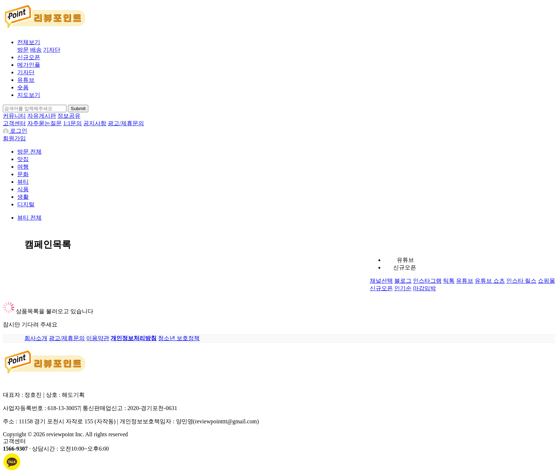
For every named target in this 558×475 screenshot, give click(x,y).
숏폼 (23, 87)
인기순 (402, 288)
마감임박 (424, 288)
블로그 (402, 281)
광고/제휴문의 (126, 123)
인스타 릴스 (521, 281)
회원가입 (14, 138)
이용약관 (97, 338)
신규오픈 (28, 57)
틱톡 (449, 281)
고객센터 (14, 123)
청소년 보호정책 (179, 338)
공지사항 (94, 123)
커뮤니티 (14, 116)
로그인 (15, 131)
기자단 (51, 50)
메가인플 (28, 65)
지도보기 (28, 95)
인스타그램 (427, 281)
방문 (23, 50)
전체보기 (28, 42)
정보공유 (68, 116)
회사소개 (35, 338)
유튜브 (25, 80)
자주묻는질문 (44, 123)
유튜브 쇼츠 (490, 281)
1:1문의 (72, 123)
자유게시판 (41, 116)
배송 (36, 50)
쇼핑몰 (546, 281)
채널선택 (381, 281)
